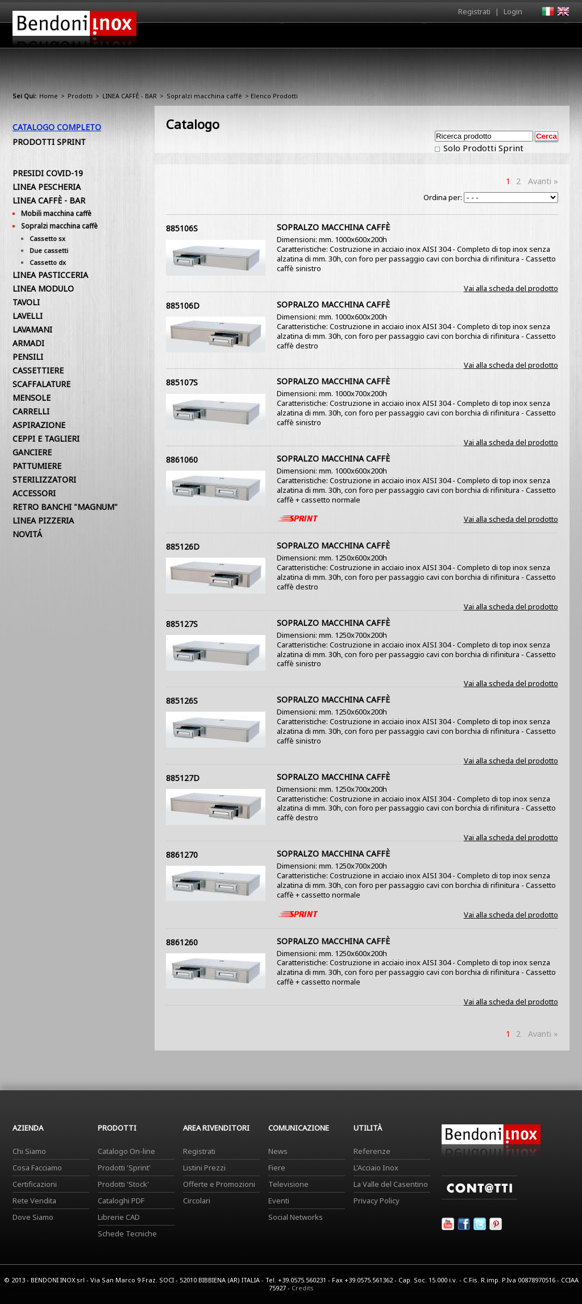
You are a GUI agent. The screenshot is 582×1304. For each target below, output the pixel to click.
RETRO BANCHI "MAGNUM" (65, 506)
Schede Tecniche (127, 1233)
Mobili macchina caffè (56, 213)
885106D (182, 305)
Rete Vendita (34, 1200)
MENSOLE (32, 397)
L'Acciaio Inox (376, 1167)
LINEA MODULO (43, 288)
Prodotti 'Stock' (123, 1184)
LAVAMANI (32, 329)
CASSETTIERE (38, 370)
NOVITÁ (27, 534)
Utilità (510, 38)
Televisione (288, 1184)
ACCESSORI (34, 493)
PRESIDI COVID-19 (48, 173)
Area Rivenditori (379, 38)
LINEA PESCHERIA (47, 186)
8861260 (182, 942)
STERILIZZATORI (44, 479)
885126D (182, 546)
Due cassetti (49, 250)
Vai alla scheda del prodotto (511, 288)
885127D (182, 778)
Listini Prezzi (204, 1167)
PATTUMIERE (37, 465)
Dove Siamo (33, 1217)
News (278, 1151)
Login (513, 11)
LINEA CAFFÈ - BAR (129, 96)
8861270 (182, 854)
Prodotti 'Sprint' (124, 1167)
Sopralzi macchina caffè (204, 96)
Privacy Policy (377, 1200)
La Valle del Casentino (391, 1184)
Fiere (276, 1167)
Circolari (196, 1200)
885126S (182, 700)
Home (227, 35)
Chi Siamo (29, 1151)
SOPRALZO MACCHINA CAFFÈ (333, 227)
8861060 (182, 459)
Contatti (553, 35)
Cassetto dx (48, 262)
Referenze (372, 1151)
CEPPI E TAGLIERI (46, 438)
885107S (182, 382)
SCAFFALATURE (41, 384)
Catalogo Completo (57, 127)
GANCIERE (32, 452)
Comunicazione (454, 38)
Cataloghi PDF (121, 1200)
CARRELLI (31, 411)
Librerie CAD (119, 1217)
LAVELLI (28, 315)
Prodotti (317, 38)
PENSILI (28, 356)
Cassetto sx (47, 238)
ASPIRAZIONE (39, 425)
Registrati (474, 11)
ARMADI (28, 343)
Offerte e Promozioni (219, 1184)
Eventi (278, 1200)
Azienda (270, 38)
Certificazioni (35, 1184)
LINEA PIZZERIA (43, 520)
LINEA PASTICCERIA (50, 274)
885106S (182, 228)
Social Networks (295, 1217)
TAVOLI (26, 302)
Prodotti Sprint (49, 141)
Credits (303, 1288)
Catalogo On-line (126, 1151)
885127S (182, 623)
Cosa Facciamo (37, 1167)
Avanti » (543, 181)
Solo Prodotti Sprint (482, 147)
